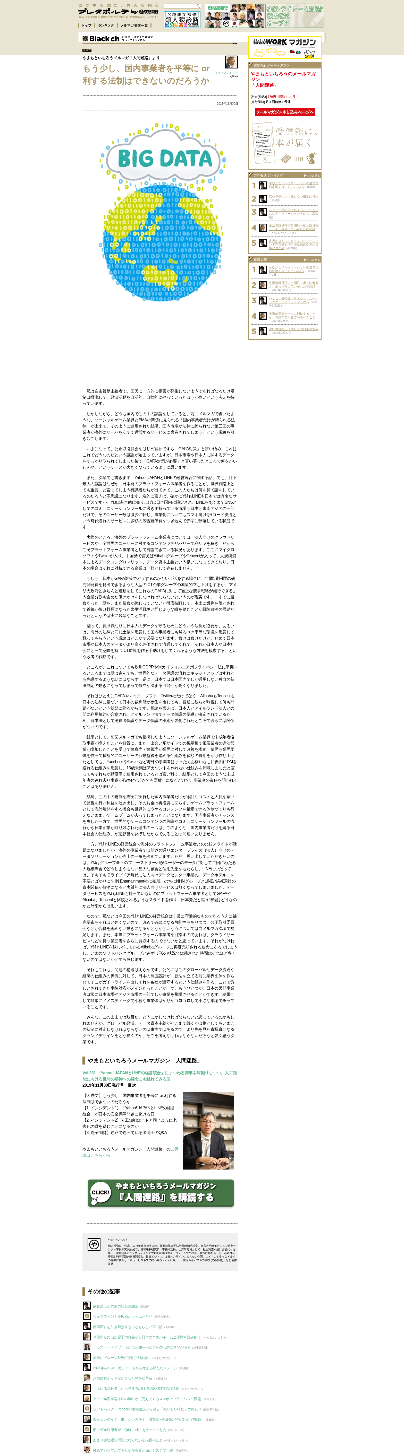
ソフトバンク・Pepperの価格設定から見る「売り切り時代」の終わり (147, 1409)
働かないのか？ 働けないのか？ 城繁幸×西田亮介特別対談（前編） (148, 1419)
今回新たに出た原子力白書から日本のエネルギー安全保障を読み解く (147, 1337)
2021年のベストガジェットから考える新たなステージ (135, 1368)
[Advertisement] (160, 348)
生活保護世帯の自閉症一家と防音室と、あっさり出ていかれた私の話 (293, 227)
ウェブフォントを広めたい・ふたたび (122, 1316)
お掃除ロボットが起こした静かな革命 (122, 1378)
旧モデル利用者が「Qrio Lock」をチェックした (129, 1430)
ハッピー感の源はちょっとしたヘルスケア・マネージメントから (293, 211)
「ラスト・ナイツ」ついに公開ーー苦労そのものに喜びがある (142, 1347)
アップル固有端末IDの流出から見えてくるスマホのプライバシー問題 (147, 1399)
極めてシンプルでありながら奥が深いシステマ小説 (133, 1450)
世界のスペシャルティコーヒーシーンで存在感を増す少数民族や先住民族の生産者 (293, 244)
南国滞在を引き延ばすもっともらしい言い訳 (128, 1327)
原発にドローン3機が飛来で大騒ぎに (122, 1358)
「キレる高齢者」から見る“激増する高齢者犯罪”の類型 (136, 1389)
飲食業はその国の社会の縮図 (115, 1306)
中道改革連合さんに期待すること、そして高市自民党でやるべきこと (293, 315)
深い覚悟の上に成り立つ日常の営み (293, 196)
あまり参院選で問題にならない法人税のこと (128, 1440)
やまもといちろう (226, 72)
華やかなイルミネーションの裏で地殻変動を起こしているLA (293, 185)
